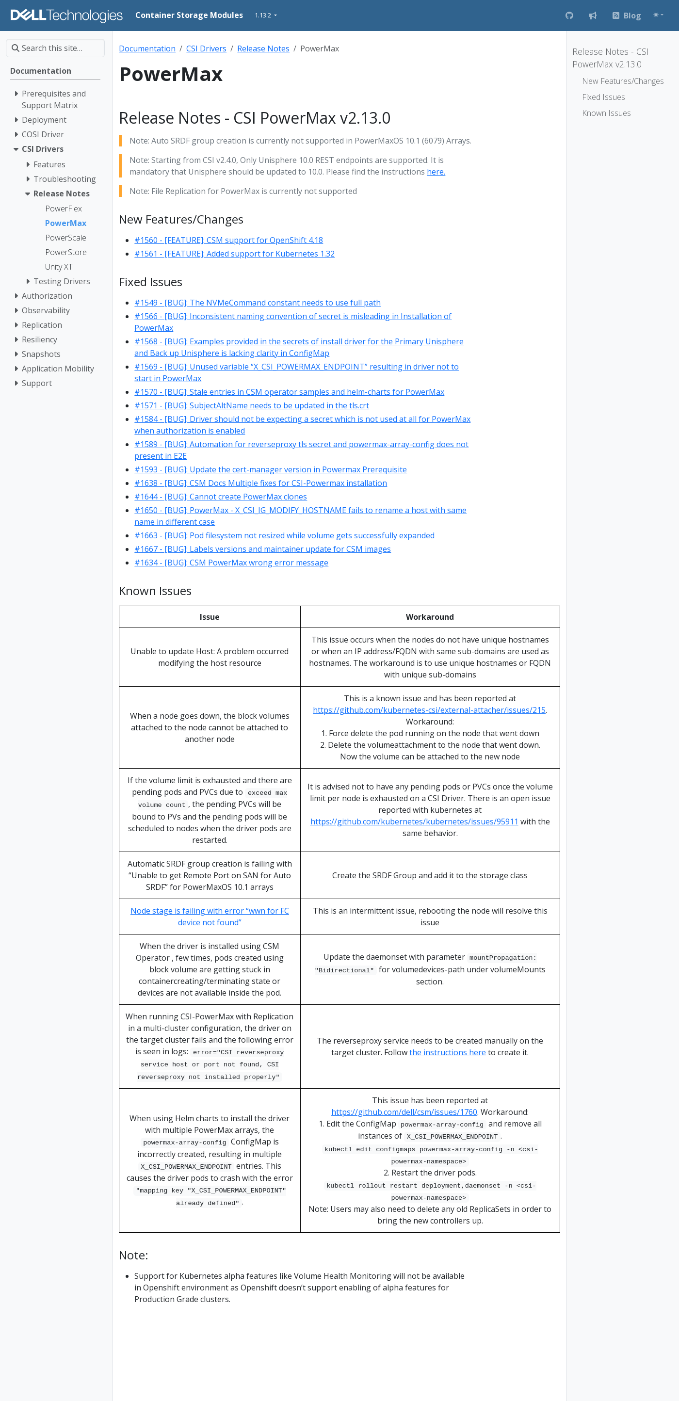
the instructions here (447, 1052)
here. (436, 171)
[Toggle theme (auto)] (658, 15)
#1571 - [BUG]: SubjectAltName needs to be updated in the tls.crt (251, 405)
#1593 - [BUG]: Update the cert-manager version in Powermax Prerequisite (270, 469)
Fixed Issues (603, 97)
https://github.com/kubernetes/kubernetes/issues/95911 (414, 821)
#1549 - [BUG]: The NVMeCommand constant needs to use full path (257, 302)
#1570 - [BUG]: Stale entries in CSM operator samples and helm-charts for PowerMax (289, 391)
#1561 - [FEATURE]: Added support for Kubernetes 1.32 (234, 253)
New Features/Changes (623, 81)
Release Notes (263, 48)
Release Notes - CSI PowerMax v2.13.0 (610, 58)
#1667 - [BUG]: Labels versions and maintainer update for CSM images (262, 549)
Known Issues (606, 113)
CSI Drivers (206, 48)
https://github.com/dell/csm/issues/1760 (404, 1112)
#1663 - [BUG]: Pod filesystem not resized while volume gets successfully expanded (284, 535)
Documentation (147, 48)
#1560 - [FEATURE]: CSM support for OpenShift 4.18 (228, 240)
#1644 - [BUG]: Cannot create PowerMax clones (220, 496)
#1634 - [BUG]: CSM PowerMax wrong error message (231, 562)
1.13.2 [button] (264, 15)
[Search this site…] (55, 48)
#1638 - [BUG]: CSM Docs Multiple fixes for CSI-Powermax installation (260, 483)
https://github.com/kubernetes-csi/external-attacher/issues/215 (429, 710)
